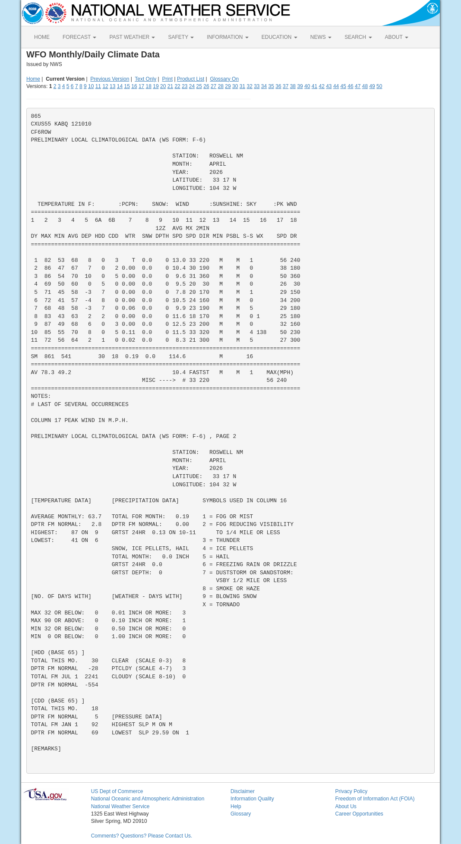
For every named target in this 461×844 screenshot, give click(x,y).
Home (33, 79)
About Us (345, 806)
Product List (190, 79)
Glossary (240, 814)
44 (336, 86)
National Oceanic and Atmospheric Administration (148, 799)
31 (242, 86)
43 (329, 86)
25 (199, 86)
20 (163, 86)
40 (307, 86)
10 (91, 86)
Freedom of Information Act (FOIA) (374, 799)
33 (256, 86)
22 (177, 86)
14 (120, 86)
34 (264, 86)
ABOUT (396, 37)
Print (167, 79)
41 (314, 86)
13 (112, 86)
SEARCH (358, 37)
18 (149, 86)
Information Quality (252, 799)
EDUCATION (279, 37)
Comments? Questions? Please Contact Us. (142, 836)
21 (170, 86)
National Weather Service (120, 806)
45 (343, 86)
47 (357, 86)
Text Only (145, 79)
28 (221, 86)
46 (350, 86)
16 (134, 86)
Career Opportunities (359, 814)
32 (249, 86)
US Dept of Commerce (117, 791)
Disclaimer (242, 791)
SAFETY (181, 37)
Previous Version (109, 79)
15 (127, 86)
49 (372, 86)
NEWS (321, 37)
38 (293, 86)
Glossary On (224, 79)
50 (379, 86)
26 (206, 86)
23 (184, 86)
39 (300, 86)
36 (278, 86)
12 (105, 86)
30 (235, 86)
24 (192, 86)
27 (213, 86)
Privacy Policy (351, 791)
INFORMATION (227, 37)
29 (227, 86)
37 (285, 86)
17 (141, 86)
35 (271, 86)
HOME (42, 37)
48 (365, 86)
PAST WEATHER (132, 37)
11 (98, 86)
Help (235, 806)
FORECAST (79, 37)
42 (321, 86)
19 (155, 86)
